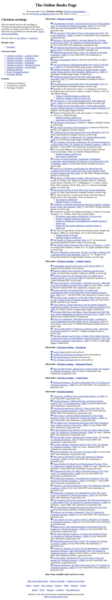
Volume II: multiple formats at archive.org (73, 98)
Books (34, 590)
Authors (58, 585)
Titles (66, 585)
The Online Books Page (56, 5)
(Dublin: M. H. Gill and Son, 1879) (78, 320)
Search (36, 585)
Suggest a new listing (76, 581)
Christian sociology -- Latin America (22, 60)
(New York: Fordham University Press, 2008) (80, 284)
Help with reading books (37, 581)
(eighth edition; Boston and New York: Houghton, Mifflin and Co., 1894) (78, 70)
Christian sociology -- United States (21, 67)
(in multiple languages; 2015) (79, 298)
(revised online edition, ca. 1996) (78, 396)
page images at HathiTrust (66, 156)
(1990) (75, 452)
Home (28, 585)
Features (50, 590)
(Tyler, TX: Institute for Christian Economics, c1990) (80, 143)
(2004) (77, 266)
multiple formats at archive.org (68, 118)
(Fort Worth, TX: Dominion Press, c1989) (79, 472)
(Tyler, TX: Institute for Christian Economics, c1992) (79, 479)
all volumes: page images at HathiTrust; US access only (79, 216)
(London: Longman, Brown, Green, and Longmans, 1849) (80, 205)
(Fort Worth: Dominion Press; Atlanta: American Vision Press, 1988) (79, 424)
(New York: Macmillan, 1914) (80, 253)
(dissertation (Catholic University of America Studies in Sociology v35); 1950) (80, 307)
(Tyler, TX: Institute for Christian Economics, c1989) (77, 417)
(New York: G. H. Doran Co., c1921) (81, 245)
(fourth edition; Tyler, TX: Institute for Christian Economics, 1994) (80, 24)
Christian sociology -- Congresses (20, 58)
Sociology (11, 47)
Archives (60, 590)
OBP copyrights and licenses (56, 597)
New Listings (47, 585)
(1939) (64, 60)
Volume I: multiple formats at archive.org (73, 96)
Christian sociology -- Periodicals (20, 63)
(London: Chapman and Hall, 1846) (77, 170)
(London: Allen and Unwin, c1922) (79, 178)
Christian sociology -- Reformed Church (23, 65)
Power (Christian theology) (18, 72)
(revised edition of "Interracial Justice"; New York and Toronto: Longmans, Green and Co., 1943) (80, 338)
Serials (83, 585)
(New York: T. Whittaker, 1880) (79, 161)
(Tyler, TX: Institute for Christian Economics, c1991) (77, 409)
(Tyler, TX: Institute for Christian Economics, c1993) (78, 528)
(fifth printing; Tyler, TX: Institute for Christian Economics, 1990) (79, 550)
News (42, 590)
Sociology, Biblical (14, 74)
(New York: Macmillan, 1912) (79, 84)
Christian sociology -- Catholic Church (23, 56)
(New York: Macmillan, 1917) (79, 132)
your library (21, 38)
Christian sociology (65, 19)
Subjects (74, 585)
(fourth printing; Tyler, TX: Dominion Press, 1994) (76, 402)
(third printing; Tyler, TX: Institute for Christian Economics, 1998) (80, 431)
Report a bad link (57, 581)
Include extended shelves (74, 11)
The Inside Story (73, 590)
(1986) (76, 277)
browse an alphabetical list (44, 14)
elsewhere (33, 38)
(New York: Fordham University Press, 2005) (78, 292)
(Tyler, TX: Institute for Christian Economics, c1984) (78, 41)
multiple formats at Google (67, 235)
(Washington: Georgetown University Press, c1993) (80, 313)
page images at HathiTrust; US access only (73, 120)
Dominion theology (15, 70)
